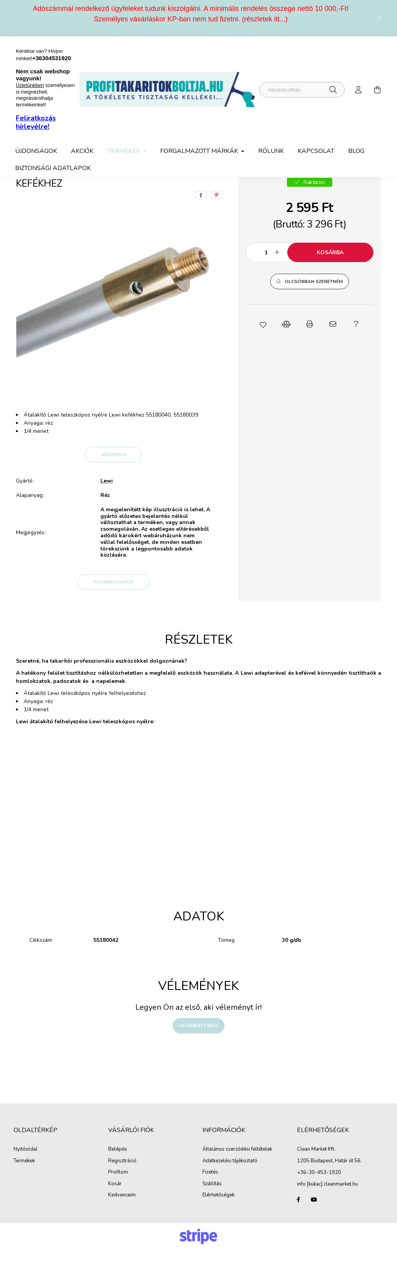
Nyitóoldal (26, 1184)
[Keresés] (333, 89)
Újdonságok (36, 151)
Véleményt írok (198, 1061)
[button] (309, 316)
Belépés (117, 1184)
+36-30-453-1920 (319, 1207)
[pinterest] (217, 230)
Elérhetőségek (218, 1230)
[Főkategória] (29, 192)
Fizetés (210, 1207)
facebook (298, 1234)
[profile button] (358, 89)
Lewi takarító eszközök (173, 192)
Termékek (71, 192)
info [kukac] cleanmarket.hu (327, 1219)
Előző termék (314, 192)
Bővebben (113, 489)
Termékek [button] (124, 151)
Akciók (82, 151)
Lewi (106, 516)
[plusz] (277, 287)
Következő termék (357, 192)
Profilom (118, 1207)
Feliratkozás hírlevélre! (36, 122)
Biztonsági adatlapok (53, 168)
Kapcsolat (316, 151)
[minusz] (256, 287)
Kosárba (330, 287)
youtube (314, 1234)
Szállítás (212, 1219)
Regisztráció (122, 1196)
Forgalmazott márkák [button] (200, 151)
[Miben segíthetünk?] (302, 89)
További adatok (113, 617)
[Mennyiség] (266, 287)
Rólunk (271, 151)
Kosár (115, 1219)
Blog (356, 151)
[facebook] (201, 230)
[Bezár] (379, 18)
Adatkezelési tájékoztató (229, 1196)
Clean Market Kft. (316, 1184)
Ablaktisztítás (115, 192)
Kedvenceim (122, 1230)
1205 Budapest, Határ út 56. (329, 1195)
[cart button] (377, 89)
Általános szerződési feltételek (237, 1184)
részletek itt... (264, 19)
